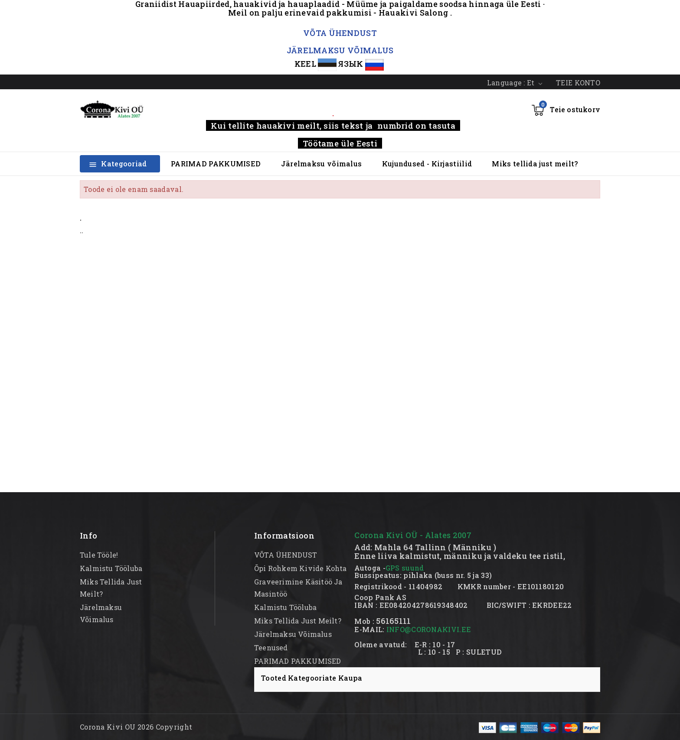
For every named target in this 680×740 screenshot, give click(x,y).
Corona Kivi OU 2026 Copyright (136, 726)
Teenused (271, 647)
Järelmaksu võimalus (321, 163)
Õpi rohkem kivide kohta (300, 568)
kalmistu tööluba (111, 568)
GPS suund (405, 567)
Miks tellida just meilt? (535, 163)
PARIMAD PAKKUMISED (216, 163)
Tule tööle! (99, 554)
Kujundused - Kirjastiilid (427, 163)
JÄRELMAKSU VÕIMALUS (340, 50)
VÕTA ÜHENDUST (340, 33)
